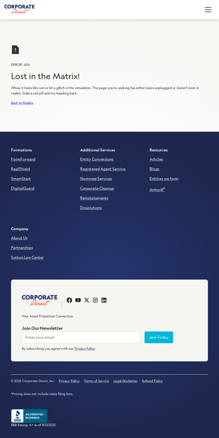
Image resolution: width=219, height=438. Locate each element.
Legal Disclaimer (125, 381)
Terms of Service (96, 381)
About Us (19, 238)
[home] (19, 10)
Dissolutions (91, 207)
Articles (156, 159)
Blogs (154, 169)
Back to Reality (22, 103)
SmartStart (21, 178)
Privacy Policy (69, 381)
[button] (208, 9)
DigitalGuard (22, 188)
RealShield (20, 169)
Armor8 (157, 189)
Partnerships (22, 247)
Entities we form (164, 178)
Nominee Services (96, 178)
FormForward (23, 159)
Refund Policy (152, 381)
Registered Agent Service (102, 169)
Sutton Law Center (27, 257)
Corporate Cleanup (97, 188)
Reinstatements (94, 198)
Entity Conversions (96, 159)
